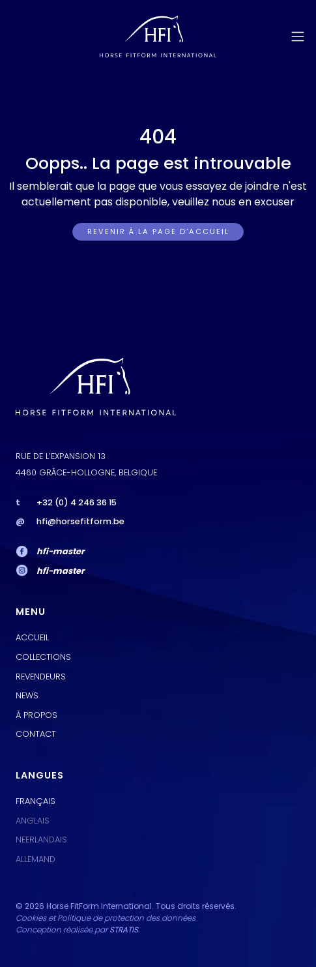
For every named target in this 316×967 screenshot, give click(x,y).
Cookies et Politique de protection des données (105, 917)
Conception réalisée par (77, 929)
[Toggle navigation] (298, 36)
